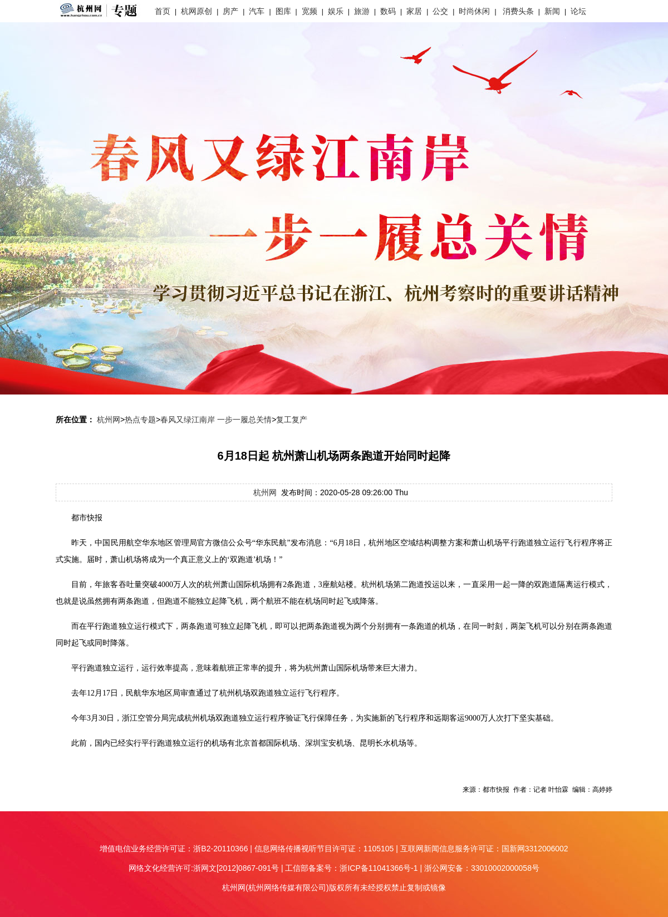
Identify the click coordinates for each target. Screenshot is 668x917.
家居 (414, 11)
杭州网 (108, 419)
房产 (230, 11)
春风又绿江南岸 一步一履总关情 (216, 419)
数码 (388, 11)
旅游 (362, 11)
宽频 (309, 11)
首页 (162, 11)
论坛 (578, 11)
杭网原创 (196, 11)
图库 (283, 11)
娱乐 (335, 11)
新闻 (552, 11)
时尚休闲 (474, 11)
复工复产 (291, 419)
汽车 (256, 11)
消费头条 (518, 11)
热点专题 (140, 419)
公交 (440, 11)
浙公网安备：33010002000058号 (481, 868)
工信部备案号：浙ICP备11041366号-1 (351, 868)
